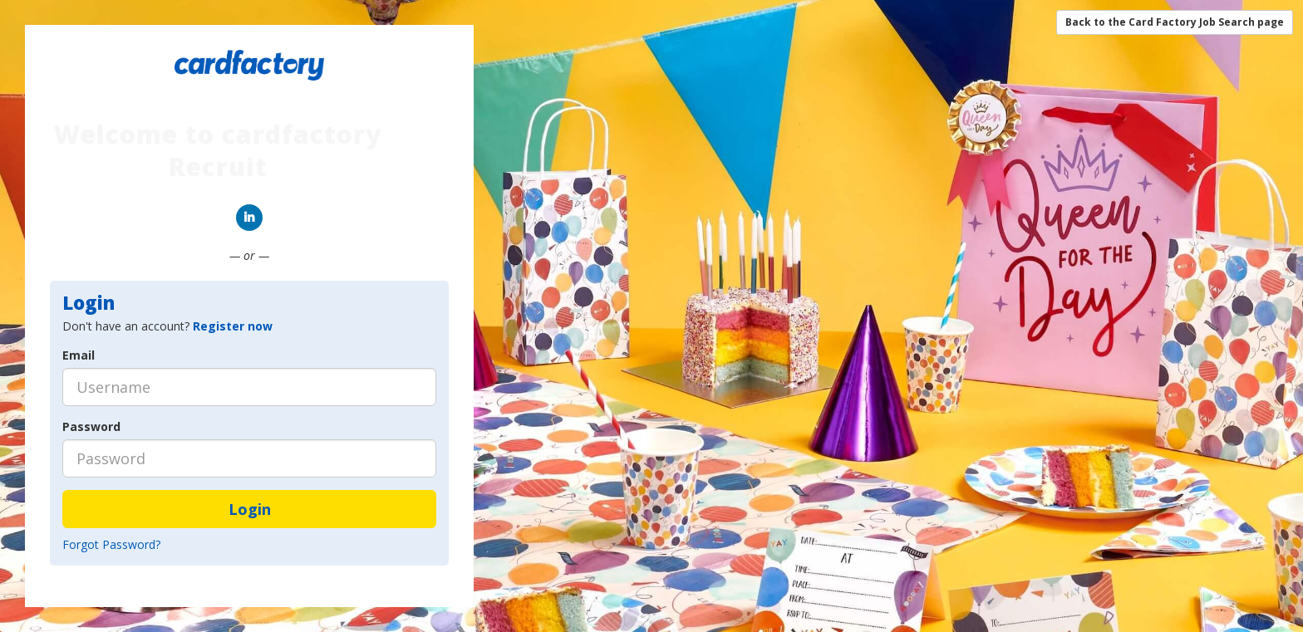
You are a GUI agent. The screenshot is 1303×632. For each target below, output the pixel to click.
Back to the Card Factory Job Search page (1174, 22)
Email (78, 355)
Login (250, 509)
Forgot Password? (111, 544)
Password (91, 426)
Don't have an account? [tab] (167, 326)
